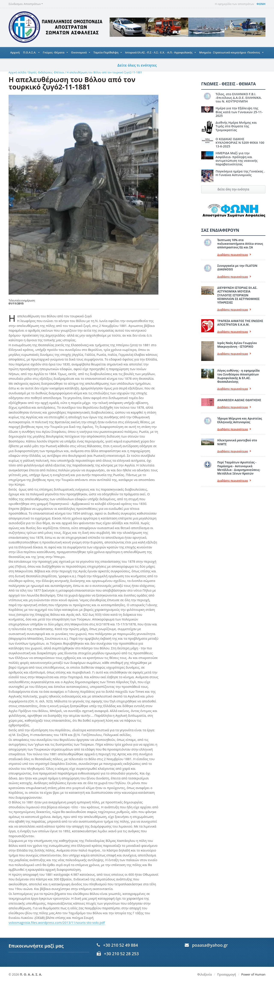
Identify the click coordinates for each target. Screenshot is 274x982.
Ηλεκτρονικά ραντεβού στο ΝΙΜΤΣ (236, 435)
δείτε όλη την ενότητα (233, 185)
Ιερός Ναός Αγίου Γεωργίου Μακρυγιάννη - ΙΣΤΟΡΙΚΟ (236, 337)
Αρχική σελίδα (17, 72)
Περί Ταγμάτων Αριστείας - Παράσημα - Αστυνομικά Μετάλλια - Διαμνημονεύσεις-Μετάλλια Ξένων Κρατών (238, 460)
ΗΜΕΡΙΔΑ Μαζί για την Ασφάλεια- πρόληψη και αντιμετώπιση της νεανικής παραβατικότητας (236, 155)
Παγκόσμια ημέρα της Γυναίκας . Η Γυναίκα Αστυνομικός (240, 169)
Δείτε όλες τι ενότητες (137, 65)
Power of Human (253, 974)
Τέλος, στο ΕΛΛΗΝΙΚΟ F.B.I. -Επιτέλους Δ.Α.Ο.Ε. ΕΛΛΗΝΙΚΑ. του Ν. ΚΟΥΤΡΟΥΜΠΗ (238, 98)
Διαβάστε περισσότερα (234, 250)
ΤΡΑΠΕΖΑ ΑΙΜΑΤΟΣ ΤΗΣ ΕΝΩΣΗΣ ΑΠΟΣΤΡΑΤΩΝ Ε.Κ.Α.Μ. (239, 315)
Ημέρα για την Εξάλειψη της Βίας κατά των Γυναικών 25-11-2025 (240, 110)
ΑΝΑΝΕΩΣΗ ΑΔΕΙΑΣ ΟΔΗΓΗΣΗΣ (239, 393)
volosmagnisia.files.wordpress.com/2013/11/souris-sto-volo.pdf (56, 922)
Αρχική (15, 52)
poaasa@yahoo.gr (209, 945)
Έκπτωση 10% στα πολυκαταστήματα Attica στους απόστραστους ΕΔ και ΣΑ (239, 240)
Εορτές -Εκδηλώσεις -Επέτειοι (45, 72)
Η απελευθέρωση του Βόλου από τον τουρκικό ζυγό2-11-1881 (103, 72)
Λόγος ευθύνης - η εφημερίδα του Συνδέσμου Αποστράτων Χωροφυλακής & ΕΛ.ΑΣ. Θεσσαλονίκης (241, 368)
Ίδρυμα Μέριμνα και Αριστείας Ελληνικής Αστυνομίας (239, 413)
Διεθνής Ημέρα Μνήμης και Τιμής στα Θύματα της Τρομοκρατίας (240, 121)
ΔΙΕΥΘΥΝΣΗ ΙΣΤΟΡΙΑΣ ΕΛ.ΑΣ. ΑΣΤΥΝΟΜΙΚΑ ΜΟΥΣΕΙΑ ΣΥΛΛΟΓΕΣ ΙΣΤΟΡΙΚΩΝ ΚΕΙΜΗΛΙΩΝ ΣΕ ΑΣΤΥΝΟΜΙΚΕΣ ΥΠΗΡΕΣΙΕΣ (241, 289)
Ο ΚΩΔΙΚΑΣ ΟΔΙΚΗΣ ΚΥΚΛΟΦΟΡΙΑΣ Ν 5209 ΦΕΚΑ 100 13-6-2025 (240, 139)
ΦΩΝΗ (261, 4)
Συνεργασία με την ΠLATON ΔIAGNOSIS (237, 264)
